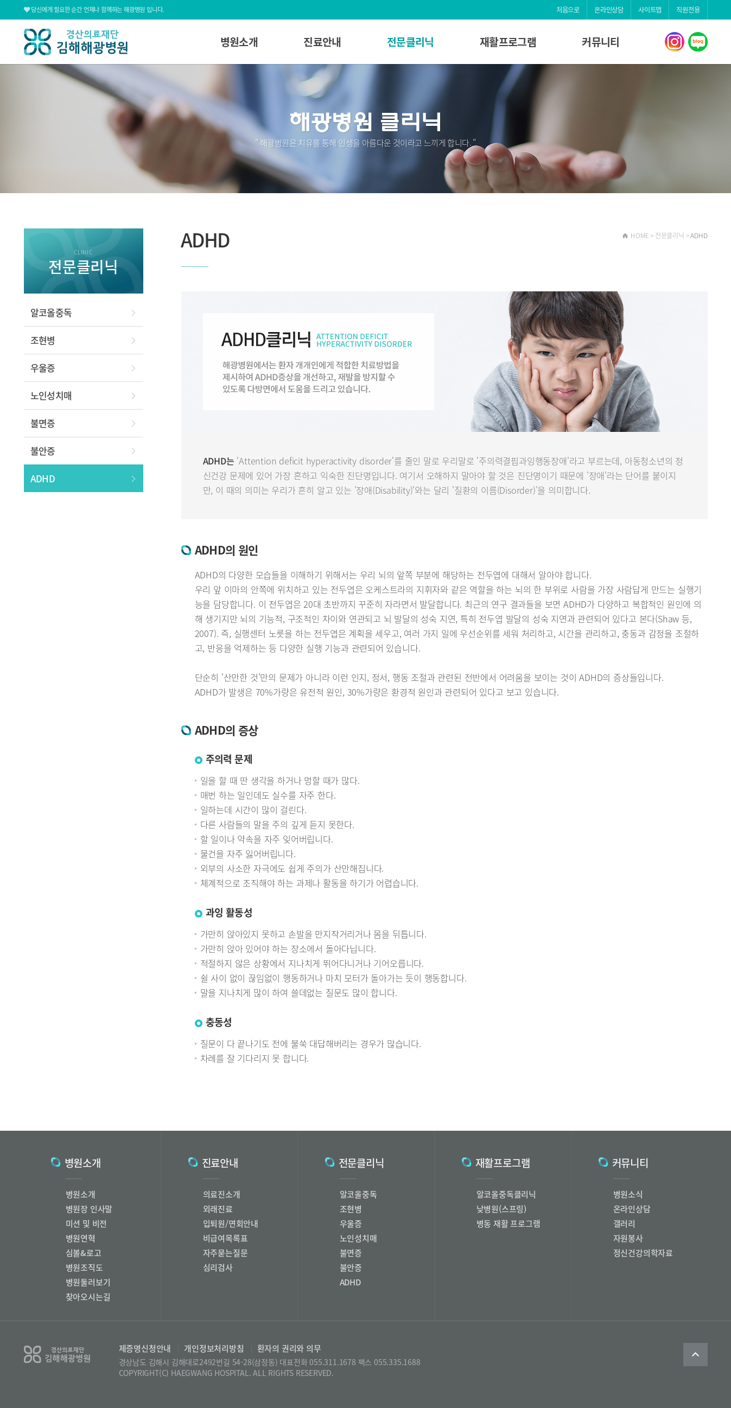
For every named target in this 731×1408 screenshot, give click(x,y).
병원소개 (239, 41)
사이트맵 (650, 10)
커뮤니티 (601, 41)
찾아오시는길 (88, 1297)
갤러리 (624, 1223)
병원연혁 (81, 1238)
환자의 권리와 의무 (286, 1348)
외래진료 (218, 1209)
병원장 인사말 (89, 1209)
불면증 (42, 423)
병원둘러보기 (88, 1282)
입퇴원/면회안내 (230, 1223)
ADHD (42, 478)
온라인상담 (609, 10)
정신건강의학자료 (643, 1253)
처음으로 (568, 10)
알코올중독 (51, 312)
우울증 (42, 367)
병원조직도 (84, 1267)
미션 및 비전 (86, 1223)
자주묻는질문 (225, 1253)
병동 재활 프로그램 (508, 1223)
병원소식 (628, 1194)
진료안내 (322, 41)
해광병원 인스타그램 (674, 42)
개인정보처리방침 (210, 1348)
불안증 (42, 450)
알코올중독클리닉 (506, 1194)
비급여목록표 (225, 1238)
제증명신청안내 (145, 1348)
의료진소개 (221, 1194)
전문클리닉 (410, 41)
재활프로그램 (508, 41)
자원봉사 (628, 1238)
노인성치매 (51, 395)
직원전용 (688, 10)
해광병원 (76, 42)
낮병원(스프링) (501, 1209)
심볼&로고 (83, 1253)
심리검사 (218, 1267)
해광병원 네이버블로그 (698, 42)
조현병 (42, 340)
